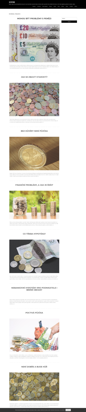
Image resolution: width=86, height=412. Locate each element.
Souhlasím (68, 410)
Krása (59, 6)
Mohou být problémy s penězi (34, 18)
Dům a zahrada (44, 6)
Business (34, 6)
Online (67, 6)
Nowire (12, 2)
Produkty (71, 6)
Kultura (62, 6)
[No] (84, 410)
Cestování (39, 6)
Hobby (55, 6)
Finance (50, 6)
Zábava (76, 6)
